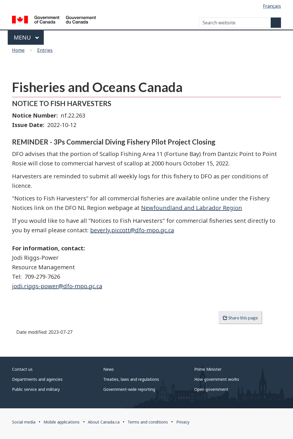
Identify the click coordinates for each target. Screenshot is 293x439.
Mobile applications (61, 422)
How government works (216, 379)
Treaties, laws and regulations (131, 379)
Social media (23, 422)
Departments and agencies (37, 379)
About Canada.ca (104, 422)
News (108, 369)
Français (272, 6)
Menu (26, 37)
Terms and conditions (148, 422)
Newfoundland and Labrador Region (191, 208)
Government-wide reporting (129, 389)
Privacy (182, 422)
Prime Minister (207, 369)
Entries (45, 50)
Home (18, 50)
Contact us (22, 369)
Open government (211, 389)
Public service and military (36, 389)
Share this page (240, 317)
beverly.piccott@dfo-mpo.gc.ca (132, 230)
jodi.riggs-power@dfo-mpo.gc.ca (57, 286)
